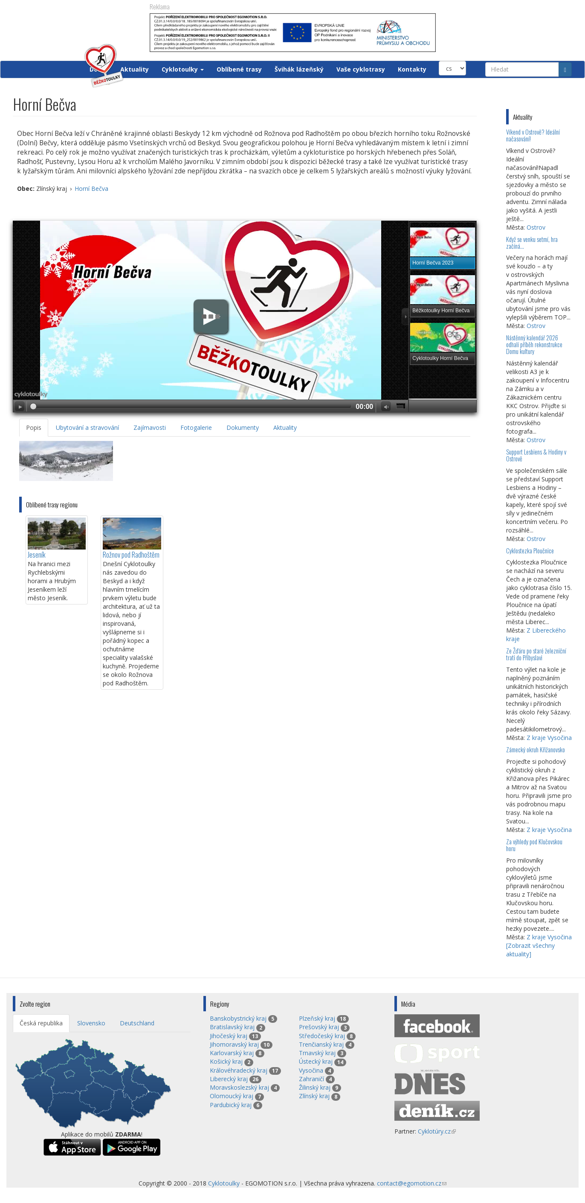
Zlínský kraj (314, 1096)
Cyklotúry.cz (437, 1131)
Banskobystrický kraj (238, 1018)
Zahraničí (311, 1079)
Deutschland (137, 1023)
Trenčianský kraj (321, 1044)
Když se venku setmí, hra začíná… (532, 242)
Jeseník (37, 554)
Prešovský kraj (319, 1027)
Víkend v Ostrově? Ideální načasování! (533, 135)
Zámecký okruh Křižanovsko (535, 749)
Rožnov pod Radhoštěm (131, 554)
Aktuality (134, 69)
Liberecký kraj (229, 1079)
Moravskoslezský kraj (239, 1087)
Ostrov (536, 227)
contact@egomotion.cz (411, 1183)
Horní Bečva (91, 188)
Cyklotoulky (183, 69)
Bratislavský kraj (232, 1027)
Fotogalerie (196, 427)
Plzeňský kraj (317, 1018)
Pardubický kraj (231, 1105)
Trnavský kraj (317, 1053)
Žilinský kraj (314, 1087)
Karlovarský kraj (232, 1053)
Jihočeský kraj (228, 1036)
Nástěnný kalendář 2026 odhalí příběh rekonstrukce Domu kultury (534, 344)
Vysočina (311, 1070)
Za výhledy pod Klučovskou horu (534, 845)
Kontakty (412, 69)
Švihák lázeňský (299, 69)
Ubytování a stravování (87, 427)
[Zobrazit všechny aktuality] (530, 949)
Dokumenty (242, 427)
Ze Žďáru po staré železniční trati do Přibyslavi (536, 654)
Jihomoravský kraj (234, 1044)
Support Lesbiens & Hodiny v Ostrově (536, 455)
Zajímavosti (149, 427)
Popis (33, 427)
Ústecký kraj (316, 1061)
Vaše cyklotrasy (360, 69)
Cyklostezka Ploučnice (530, 550)
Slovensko (91, 1023)
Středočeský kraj (322, 1036)
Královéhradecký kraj (238, 1070)
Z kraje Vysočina (549, 738)
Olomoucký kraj (231, 1096)
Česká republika (41, 1023)
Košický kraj (226, 1061)
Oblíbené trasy (239, 69)
